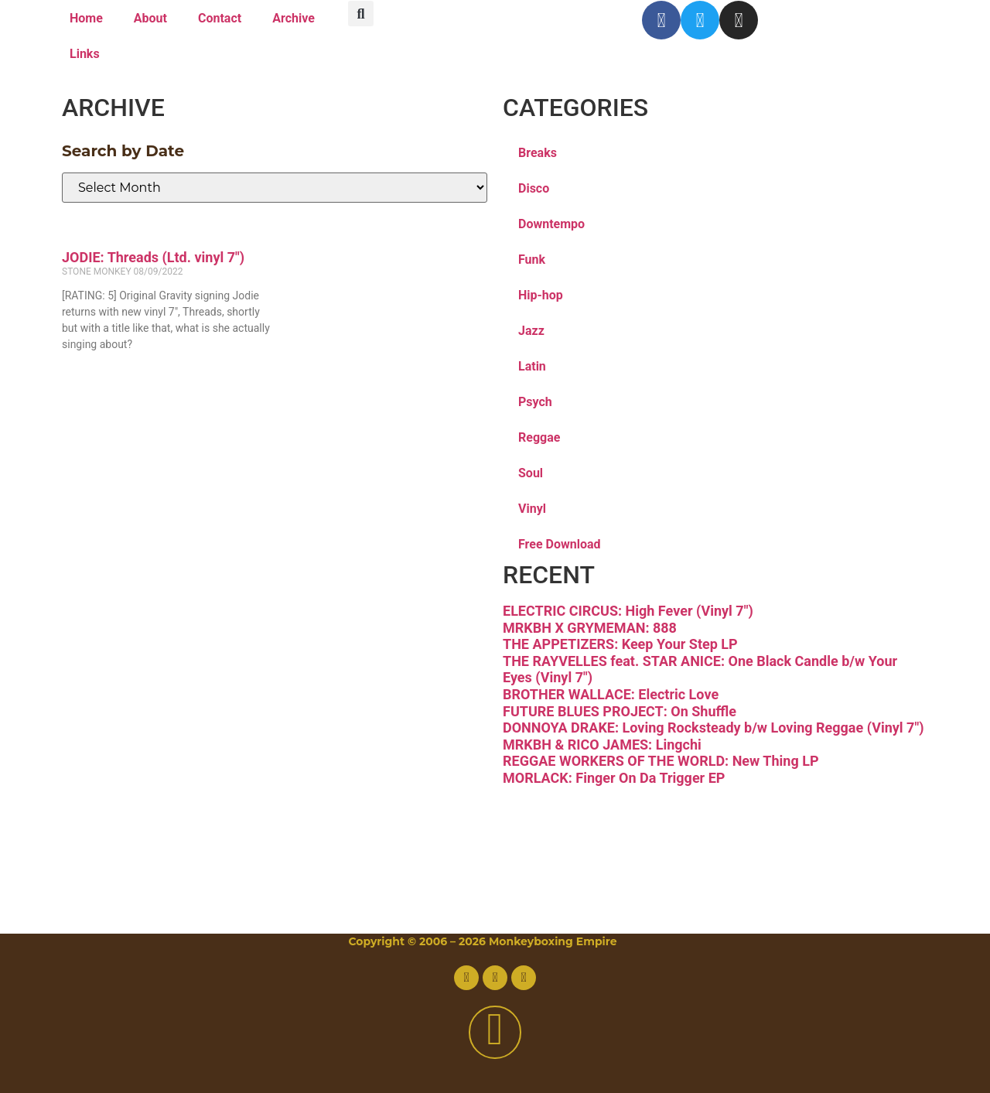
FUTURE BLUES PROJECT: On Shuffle (619, 711)
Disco (533, 188)
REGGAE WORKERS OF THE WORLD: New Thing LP (661, 761)
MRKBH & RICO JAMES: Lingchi (602, 744)
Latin (532, 366)
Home (86, 18)
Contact (219, 18)
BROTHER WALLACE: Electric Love (611, 694)
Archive (293, 18)
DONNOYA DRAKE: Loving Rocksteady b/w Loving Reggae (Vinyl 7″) (713, 727)
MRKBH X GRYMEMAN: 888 (590, 628)
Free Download (559, 544)
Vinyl (532, 508)
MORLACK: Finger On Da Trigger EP (614, 778)
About (150, 18)
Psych (535, 402)
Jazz (531, 330)
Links (85, 53)
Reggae (539, 437)
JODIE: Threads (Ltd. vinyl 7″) (153, 257)
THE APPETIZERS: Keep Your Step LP (620, 644)
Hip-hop (540, 295)
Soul (530, 473)
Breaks (537, 152)
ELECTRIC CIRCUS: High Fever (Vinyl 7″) (628, 611)
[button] (361, 13)
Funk (531, 259)
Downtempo (551, 224)
